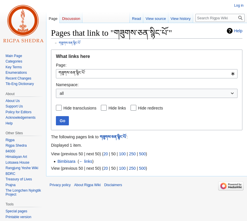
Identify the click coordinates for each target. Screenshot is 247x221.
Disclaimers (113, 185)
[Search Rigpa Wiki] (220, 18)
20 (105, 154)
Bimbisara (66, 161)
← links (85, 161)
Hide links (117, 108)
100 (122, 154)
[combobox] (146, 73)
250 (132, 154)
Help (238, 31)
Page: (61, 65)
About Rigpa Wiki (87, 185)
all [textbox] (62, 93)
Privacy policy (60, 185)
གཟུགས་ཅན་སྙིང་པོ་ (70, 43)
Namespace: (67, 84)
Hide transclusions (79, 108)
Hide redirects (150, 108)
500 (142, 154)
